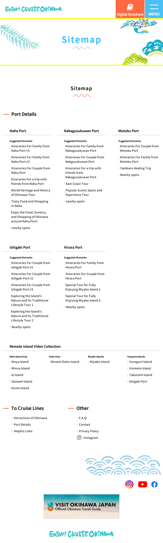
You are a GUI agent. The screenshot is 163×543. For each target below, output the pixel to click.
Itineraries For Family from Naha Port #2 (30, 159)
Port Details (22, 424)
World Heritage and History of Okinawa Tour (30, 192)
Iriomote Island (140, 368)
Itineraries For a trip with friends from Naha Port (29, 181)
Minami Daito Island (65, 362)
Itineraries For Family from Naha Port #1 (30, 148)
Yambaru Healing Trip (135, 168)
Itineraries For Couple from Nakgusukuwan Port (84, 159)
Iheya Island (20, 362)
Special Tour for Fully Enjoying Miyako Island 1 (83, 287)
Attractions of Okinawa (30, 418)
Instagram (90, 438)
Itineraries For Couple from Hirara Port (85, 276)
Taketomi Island (140, 375)
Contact (84, 424)
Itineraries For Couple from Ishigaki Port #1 (30, 265)
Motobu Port (128, 131)
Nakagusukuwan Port (81, 131)
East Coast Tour (77, 184)
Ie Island (17, 375)
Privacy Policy (89, 431)
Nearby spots (129, 175)
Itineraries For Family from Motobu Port (139, 159)
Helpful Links (23, 431)
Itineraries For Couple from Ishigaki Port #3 (30, 287)
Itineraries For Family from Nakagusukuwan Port (84, 148)
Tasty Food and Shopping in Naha (29, 203)
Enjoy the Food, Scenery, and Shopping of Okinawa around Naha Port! (29, 216)
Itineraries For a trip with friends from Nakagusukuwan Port (83, 172)
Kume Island (20, 388)
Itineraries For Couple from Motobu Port (139, 148)
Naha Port (18, 131)
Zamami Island (21, 381)
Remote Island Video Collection (35, 346)
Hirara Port (73, 247)
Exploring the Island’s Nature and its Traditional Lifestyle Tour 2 (29, 315)
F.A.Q (83, 418)
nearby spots (20, 228)
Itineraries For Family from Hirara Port (85, 265)
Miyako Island (100, 362)
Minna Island (20, 368)
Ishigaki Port (20, 247)
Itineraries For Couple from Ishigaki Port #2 (30, 276)
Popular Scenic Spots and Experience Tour (84, 192)
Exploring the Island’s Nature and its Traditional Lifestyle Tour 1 (29, 300)
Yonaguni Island (140, 362)
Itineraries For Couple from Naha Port (30, 170)
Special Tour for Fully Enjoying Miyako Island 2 (83, 298)
